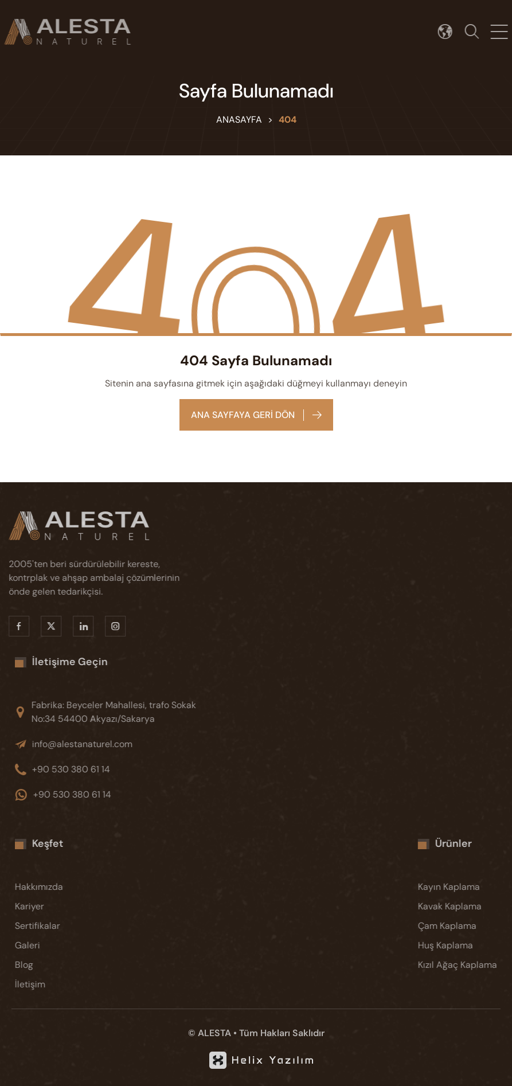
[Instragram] (109, 626)
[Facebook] (12, 626)
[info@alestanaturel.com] (121, 744)
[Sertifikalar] (64, 926)
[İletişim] (64, 984)
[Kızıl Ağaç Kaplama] (467, 965)
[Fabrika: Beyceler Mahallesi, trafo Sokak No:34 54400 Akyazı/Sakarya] (121, 712)
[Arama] (475, 32)
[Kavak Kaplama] (467, 906)
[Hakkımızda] (64, 887)
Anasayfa (239, 120)
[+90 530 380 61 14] (121, 769)
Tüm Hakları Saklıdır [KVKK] (282, 1033)
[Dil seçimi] (449, 32)
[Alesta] (96, 525)
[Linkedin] (77, 626)
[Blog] (64, 965)
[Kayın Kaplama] (467, 887)
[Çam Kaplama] (467, 926)
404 (287, 120)
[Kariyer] (64, 906)
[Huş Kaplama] (467, 945)
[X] (44, 626)
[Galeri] (64, 945)
